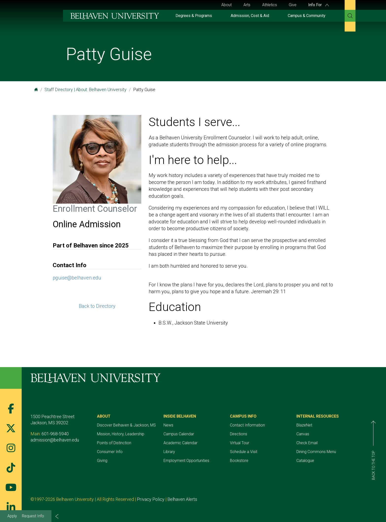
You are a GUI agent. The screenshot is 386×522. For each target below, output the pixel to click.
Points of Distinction (114, 442)
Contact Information (247, 425)
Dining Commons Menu (316, 451)
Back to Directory (97, 306)
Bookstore (239, 460)
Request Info (33, 516)
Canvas (302, 434)
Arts (246, 4)
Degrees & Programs (194, 15)
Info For (318, 4)
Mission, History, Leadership (120, 434)
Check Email (307, 442)
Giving (102, 460)
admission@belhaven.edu (55, 439)
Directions (238, 434)
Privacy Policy (150, 499)
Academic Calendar (180, 442)
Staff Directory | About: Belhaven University (86, 89)
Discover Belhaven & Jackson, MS (126, 425)
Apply (12, 516)
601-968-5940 (55, 433)
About (226, 4)
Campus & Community (306, 15)
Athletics (269, 4)
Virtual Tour (239, 442)
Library (169, 451)
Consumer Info (110, 451)
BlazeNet (304, 425)
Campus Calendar (178, 434)
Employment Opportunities (186, 460)
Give (292, 4)
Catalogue (305, 460)
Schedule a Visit (243, 451)
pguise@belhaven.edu (77, 278)
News (168, 425)
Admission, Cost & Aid (250, 15)
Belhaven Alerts (182, 499)
